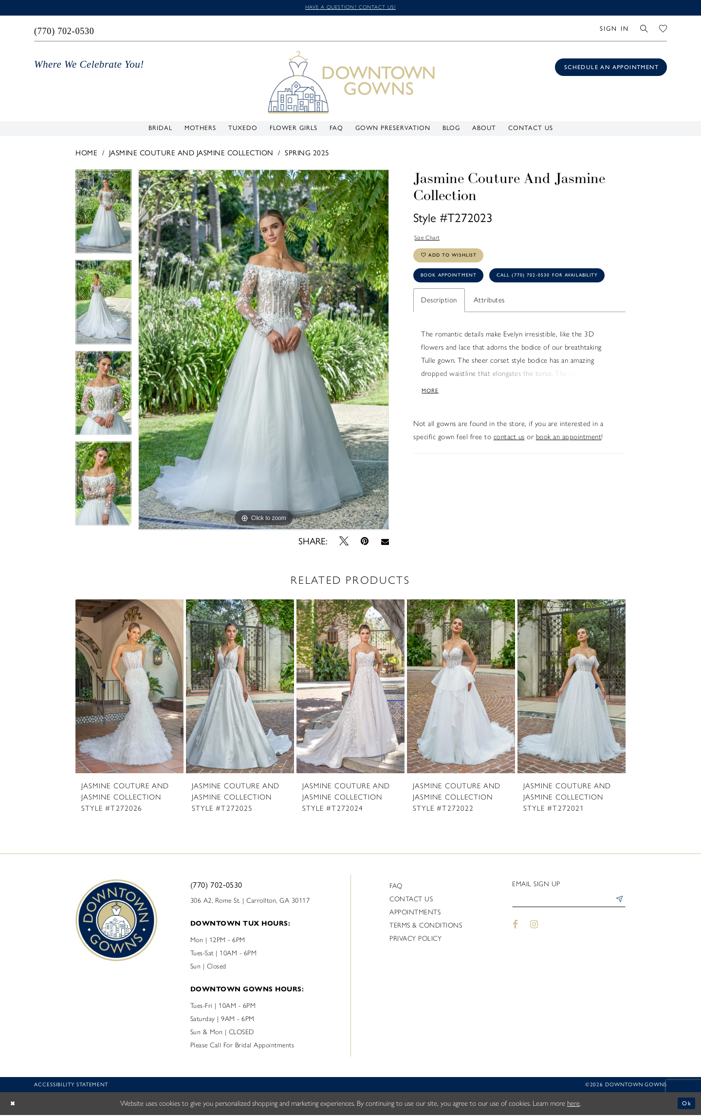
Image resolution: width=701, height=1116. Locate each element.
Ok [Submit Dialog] (685, 1104)
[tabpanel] (103, 216)
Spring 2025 (307, 154)
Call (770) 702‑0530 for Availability (484, 312)
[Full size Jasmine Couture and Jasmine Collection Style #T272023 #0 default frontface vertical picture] (263, 351)
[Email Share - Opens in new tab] (385, 542)
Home (86, 154)
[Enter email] (569, 903)
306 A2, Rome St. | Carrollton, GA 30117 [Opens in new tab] (250, 901)
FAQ (396, 887)
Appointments (415, 913)
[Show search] (644, 29)
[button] (614, 29)
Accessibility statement (71, 1085)
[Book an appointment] (611, 68)
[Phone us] (64, 29)
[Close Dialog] (14, 1104)
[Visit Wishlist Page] (663, 29)
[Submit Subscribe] (618, 903)
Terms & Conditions (425, 926)
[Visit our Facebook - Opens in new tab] (515, 928)
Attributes (489, 338)
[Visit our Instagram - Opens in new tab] (534, 928)
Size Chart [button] (431, 240)
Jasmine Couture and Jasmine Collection (191, 154)
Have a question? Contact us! (350, 8)
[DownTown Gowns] (350, 82)
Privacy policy (415, 939)
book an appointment (569, 479)
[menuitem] (64, 29)
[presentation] (129, 687)
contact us (509, 479)
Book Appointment (456, 287)
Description (439, 338)
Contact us (411, 900)
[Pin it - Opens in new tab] (365, 542)
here (573, 1104)
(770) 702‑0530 (216, 886)
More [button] (432, 432)
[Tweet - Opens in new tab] (344, 542)
